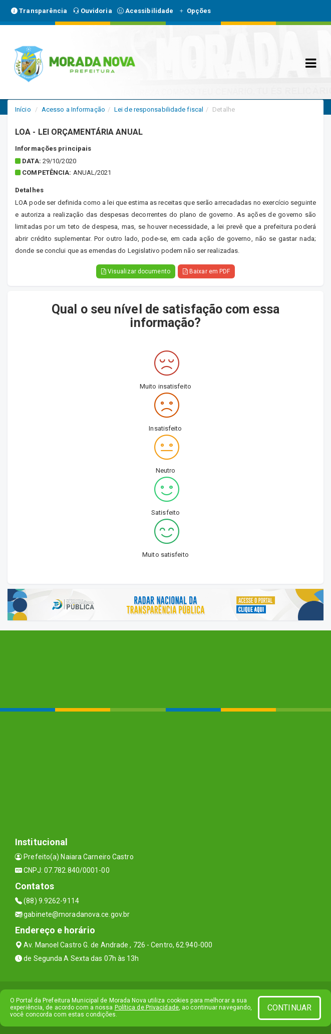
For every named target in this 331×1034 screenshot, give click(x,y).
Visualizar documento (135, 271)
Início (23, 109)
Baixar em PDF (206, 271)
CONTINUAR (289, 1007)
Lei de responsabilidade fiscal (158, 109)
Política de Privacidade (147, 1007)
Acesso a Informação (73, 109)
